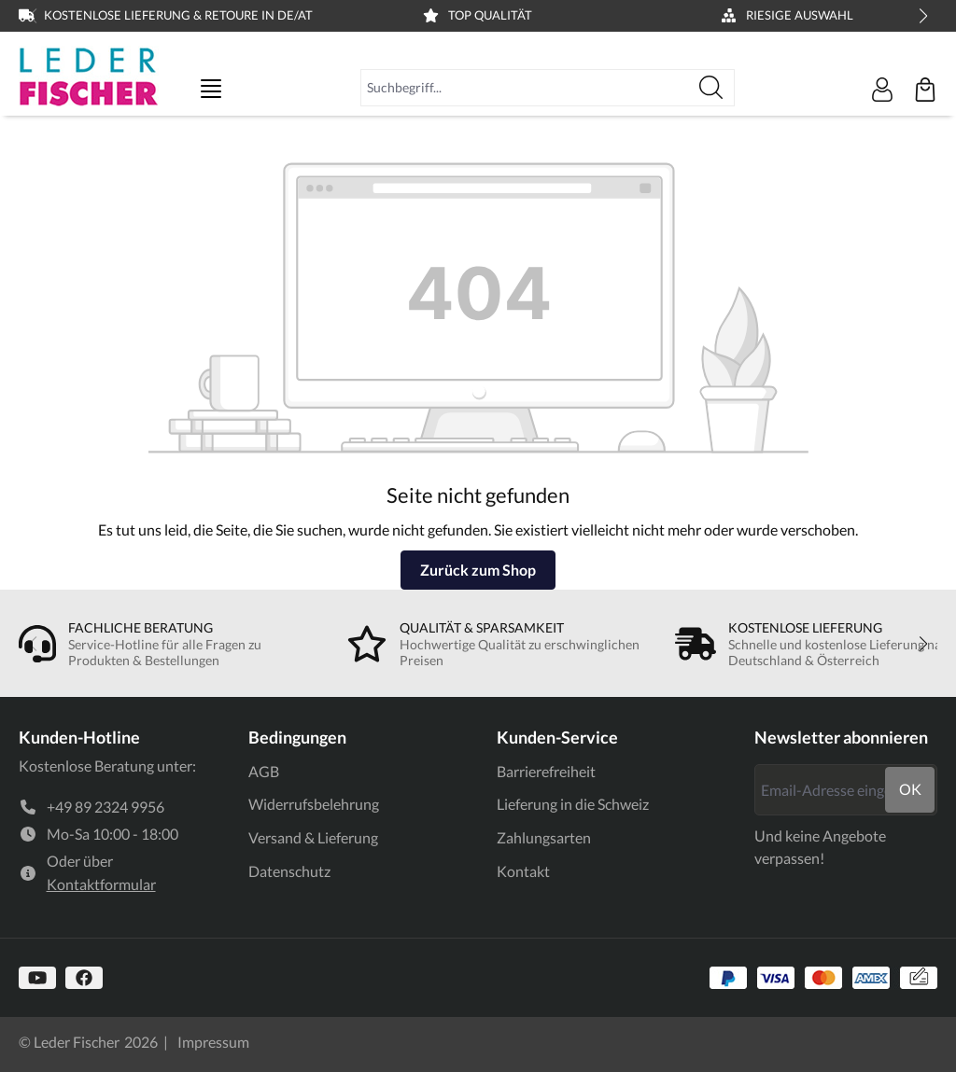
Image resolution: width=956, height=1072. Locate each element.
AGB (263, 771)
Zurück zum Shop (478, 569)
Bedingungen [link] (297, 737)
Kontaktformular (101, 884)
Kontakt (523, 871)
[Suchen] (711, 87)
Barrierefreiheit (546, 771)
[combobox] (524, 87)
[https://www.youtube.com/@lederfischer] (37, 978)
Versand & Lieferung (313, 837)
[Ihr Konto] (882, 89)
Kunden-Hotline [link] (79, 737)
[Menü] (211, 89)
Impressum (213, 1042)
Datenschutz (289, 871)
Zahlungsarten (544, 837)
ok (910, 789)
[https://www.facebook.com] (84, 978)
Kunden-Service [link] (557, 737)
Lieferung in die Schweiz (573, 804)
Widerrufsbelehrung (313, 804)
